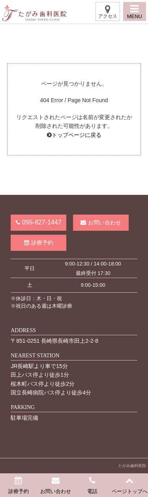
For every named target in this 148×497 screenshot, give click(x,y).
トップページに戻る (76, 135)
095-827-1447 (39, 222)
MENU (134, 11)
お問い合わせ (101, 222)
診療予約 (38, 242)
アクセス (107, 11)
